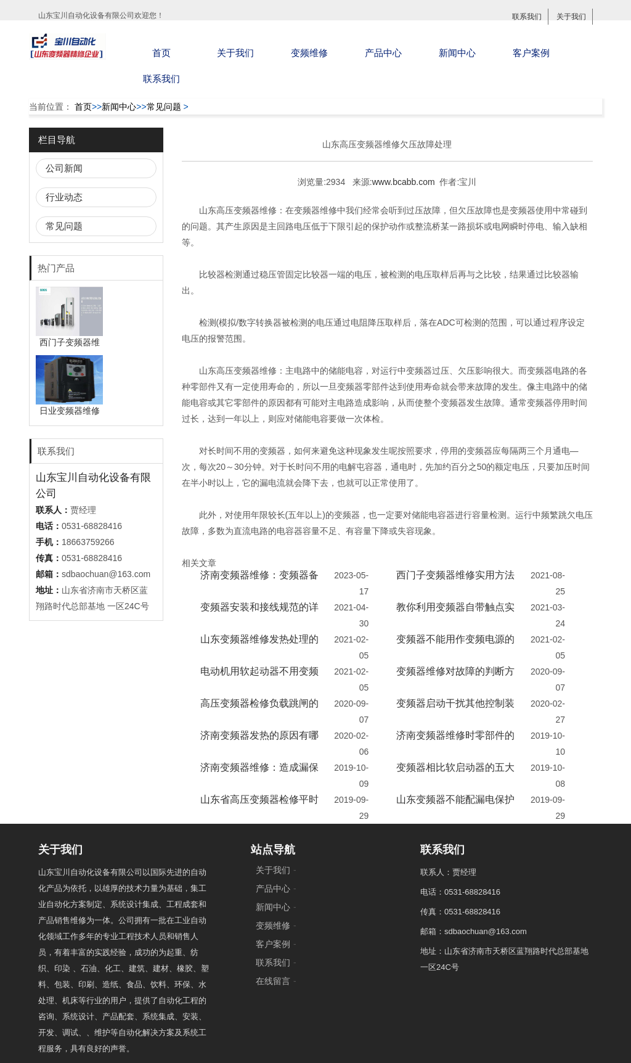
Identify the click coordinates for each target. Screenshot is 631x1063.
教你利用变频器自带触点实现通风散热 (455, 615)
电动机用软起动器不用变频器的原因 (259, 679)
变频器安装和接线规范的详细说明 (259, 615)
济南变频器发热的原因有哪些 (259, 743)
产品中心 (383, 52)
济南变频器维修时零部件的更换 (455, 743)
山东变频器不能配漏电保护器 (455, 807)
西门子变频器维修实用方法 (455, 575)
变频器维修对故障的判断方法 (455, 679)
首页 (161, 52)
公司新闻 (64, 168)
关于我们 (571, 16)
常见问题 (164, 107)
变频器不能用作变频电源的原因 (455, 647)
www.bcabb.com (403, 182)
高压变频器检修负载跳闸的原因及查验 (259, 711)
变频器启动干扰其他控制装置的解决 (455, 711)
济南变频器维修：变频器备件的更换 (259, 583)
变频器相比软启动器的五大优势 (455, 775)
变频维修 (309, 52)
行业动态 (64, 197)
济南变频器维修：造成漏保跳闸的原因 (259, 775)
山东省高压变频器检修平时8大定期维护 (259, 807)
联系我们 (527, 16)
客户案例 (531, 52)
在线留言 (273, 981)
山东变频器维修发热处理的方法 (259, 647)
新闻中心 (457, 52)
